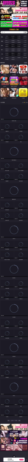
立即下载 (21, 459)
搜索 (25, 32)
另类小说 (12, 55)
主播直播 (18, 42)
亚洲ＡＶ (6, 40)
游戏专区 (24, 36)
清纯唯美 (12, 50)
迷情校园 (6, 55)
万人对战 (18, 36)
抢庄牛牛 (24, 38)
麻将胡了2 (7, 38)
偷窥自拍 (6, 48)
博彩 (2, 37)
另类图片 (24, 50)
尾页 (19, 420)
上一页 (12, 420)
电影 (2, 45)
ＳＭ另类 (24, 42)
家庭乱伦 (12, 53)
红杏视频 (6, 59)
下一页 (16, 420)
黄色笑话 (18, 55)
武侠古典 (24, 53)
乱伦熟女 (18, 46)
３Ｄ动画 (24, 40)
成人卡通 (18, 44)
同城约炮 (6, 57)
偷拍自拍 (12, 44)
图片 (2, 49)
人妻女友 (18, 53)
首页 (8, 420)
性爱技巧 (24, 55)
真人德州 (12, 36)
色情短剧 (12, 59)
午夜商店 (12, 57)
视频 (2, 41)
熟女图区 (18, 50)
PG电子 (7, 36)
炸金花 (13, 38)
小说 (2, 54)
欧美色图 (18, 48)
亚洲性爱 (6, 44)
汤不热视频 (25, 57)
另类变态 (24, 46)
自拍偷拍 (12, 40)
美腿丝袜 (6, 50)
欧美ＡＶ (18, 40)
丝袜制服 (12, 42)
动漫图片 (24, 48)
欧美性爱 (24, 44)
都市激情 (6, 53)
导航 (2, 58)
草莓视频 (18, 57)
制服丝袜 (6, 46)
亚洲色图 (12, 48)
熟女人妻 (6, 42)
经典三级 (12, 46)
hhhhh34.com (14, 29)
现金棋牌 (18, 38)
